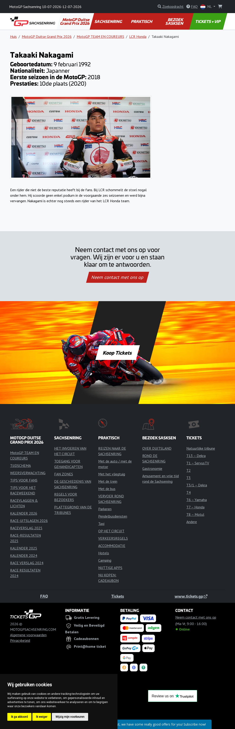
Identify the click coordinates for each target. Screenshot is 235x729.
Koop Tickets (117, 352)
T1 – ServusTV (197, 463)
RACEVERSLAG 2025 (26, 528)
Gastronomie (152, 468)
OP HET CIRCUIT (111, 531)
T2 (188, 470)
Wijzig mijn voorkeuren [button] (70, 716)
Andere (191, 521)
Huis (13, 36)
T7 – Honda (195, 507)
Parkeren (105, 509)
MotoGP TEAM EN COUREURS (100, 36)
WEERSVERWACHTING (27, 473)
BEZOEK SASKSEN (174, 21)
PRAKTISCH (141, 21)
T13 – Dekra (196, 455)
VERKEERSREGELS (113, 538)
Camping (104, 560)
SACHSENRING (108, 21)
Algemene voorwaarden (28, 635)
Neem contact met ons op (117, 277)
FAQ (44, 596)
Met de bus (106, 488)
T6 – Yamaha (196, 499)
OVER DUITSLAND (156, 448)
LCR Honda (137, 36)
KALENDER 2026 (23, 513)
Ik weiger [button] (41, 716)
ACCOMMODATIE (111, 545)
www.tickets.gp (191, 596)
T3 (188, 477)
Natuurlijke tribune (200, 448)
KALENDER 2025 (23, 548)
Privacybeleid (20, 640)
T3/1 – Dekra (196, 485)
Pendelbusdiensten (112, 516)
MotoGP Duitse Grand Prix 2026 (74, 21)
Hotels (103, 553)
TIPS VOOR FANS (23, 480)
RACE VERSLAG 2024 (26, 563)
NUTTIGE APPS (110, 567)
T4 (188, 492)
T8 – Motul (195, 514)
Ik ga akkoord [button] (19, 716)
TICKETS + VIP (208, 21)
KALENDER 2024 (23, 555)
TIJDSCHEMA (20, 465)
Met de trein (107, 481)
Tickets (117, 596)
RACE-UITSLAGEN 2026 (29, 520)
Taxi (101, 523)
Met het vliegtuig (111, 474)
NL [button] (206, 6)
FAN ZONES (63, 474)
